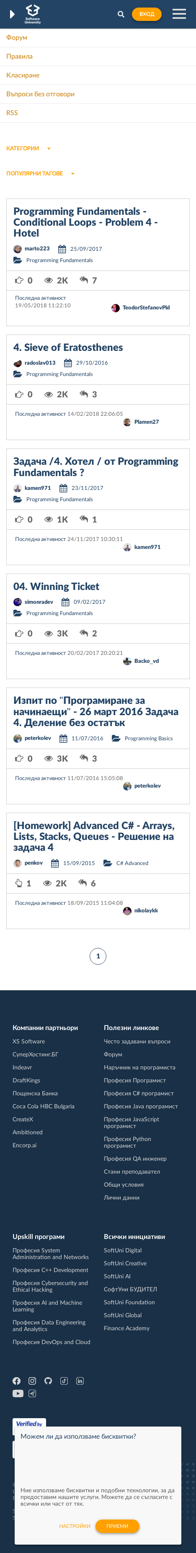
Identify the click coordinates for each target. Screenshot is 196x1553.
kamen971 (38, 488)
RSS (12, 113)
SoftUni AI (117, 1277)
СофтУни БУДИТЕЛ (130, 1290)
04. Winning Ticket (56, 587)
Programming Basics (149, 739)
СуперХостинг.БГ (36, 1055)
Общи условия (124, 1185)
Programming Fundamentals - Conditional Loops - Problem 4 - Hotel (85, 223)
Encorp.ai (24, 1146)
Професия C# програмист (139, 1094)
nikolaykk (146, 911)
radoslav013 (40, 363)
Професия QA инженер (135, 1159)
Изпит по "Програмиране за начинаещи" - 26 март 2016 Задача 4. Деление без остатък (95, 712)
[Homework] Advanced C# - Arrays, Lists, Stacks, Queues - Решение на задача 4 (94, 837)
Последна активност (40, 298)
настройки (74, 1526)
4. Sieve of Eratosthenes (68, 348)
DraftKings (26, 1081)
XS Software (29, 1042)
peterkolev (38, 738)
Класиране (22, 75)
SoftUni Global (123, 1316)
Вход (146, 14)
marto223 (37, 249)
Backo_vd (146, 661)
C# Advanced (132, 863)
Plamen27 (146, 422)
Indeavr (22, 1068)
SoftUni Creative (125, 1264)
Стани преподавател (132, 1172)
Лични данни (121, 1198)
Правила (19, 56)
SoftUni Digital (123, 1251)
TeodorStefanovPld (146, 308)
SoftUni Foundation (129, 1303)
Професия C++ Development (50, 1270)
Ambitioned (28, 1133)
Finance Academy (127, 1329)
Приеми (117, 1526)
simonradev (39, 602)
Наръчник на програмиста (139, 1068)
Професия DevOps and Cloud (51, 1342)
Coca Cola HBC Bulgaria (44, 1107)
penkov (34, 863)
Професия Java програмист (141, 1107)
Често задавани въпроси (137, 1042)
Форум (16, 37)
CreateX (23, 1120)
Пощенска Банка (35, 1094)
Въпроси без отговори (40, 94)
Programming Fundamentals (59, 260)
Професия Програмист (135, 1081)
